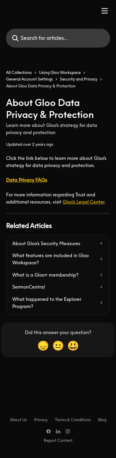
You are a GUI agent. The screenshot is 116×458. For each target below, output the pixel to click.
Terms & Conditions (73, 419)
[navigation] (58, 81)
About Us (18, 419)
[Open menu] (104, 10)
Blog (102, 419)
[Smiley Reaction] (73, 345)
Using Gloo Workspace (60, 72)
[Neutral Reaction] (58, 345)
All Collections (19, 72)
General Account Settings (29, 78)
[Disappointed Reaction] (43, 345)
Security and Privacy (78, 78)
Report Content (58, 440)
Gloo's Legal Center (83, 202)
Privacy (41, 419)
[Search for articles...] (58, 38)
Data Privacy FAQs (26, 180)
